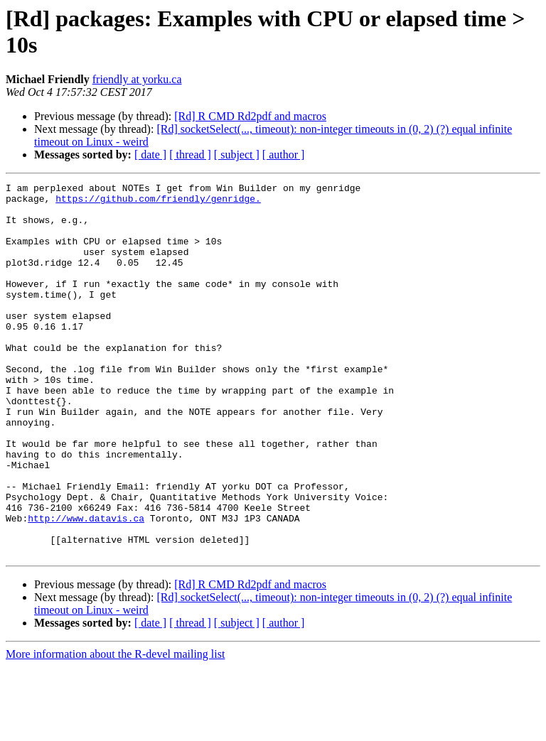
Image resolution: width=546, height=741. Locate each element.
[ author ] (283, 154)
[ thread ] (190, 154)
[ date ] (150, 154)
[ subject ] (236, 154)
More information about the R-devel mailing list (115, 729)
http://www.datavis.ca (86, 586)
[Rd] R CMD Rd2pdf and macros (250, 116)
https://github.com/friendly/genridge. (158, 202)
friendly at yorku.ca (137, 79)
